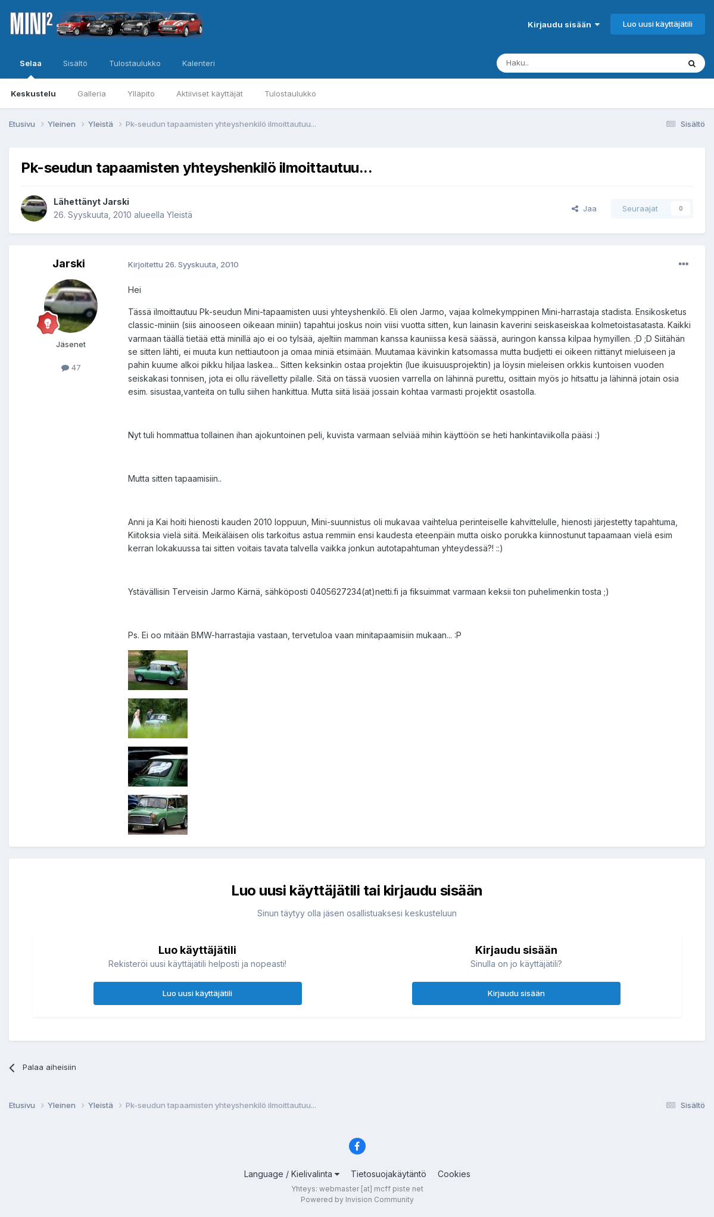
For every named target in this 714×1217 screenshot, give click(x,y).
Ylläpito (141, 93)
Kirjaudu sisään (564, 24)
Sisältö (75, 63)
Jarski (115, 201)
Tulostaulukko (290, 93)
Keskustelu (33, 93)
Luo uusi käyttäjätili (658, 24)
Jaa (584, 208)
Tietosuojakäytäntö (388, 1174)
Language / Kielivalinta (291, 1174)
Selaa (31, 68)
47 (71, 367)
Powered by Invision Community (357, 1199)
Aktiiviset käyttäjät (209, 93)
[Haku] (557, 63)
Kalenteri (198, 63)
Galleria (91, 93)
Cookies (454, 1174)
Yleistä (179, 215)
